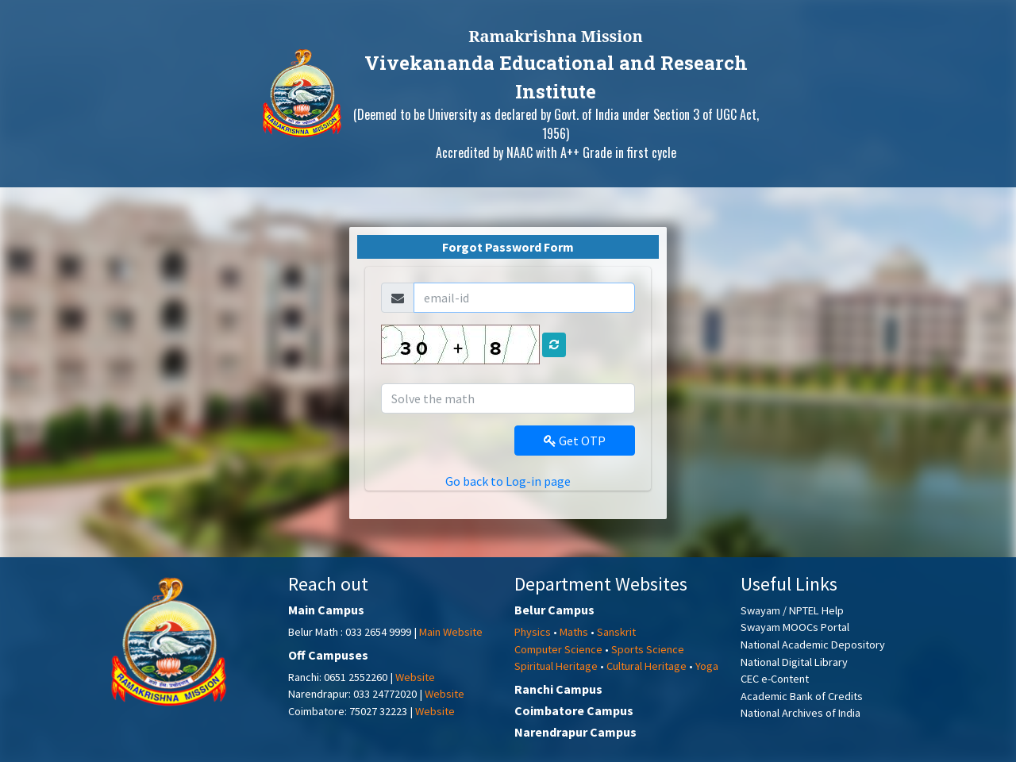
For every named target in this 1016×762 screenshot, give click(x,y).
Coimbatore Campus (573, 710)
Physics (532, 632)
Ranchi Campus (558, 689)
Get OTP (575, 440)
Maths (574, 632)
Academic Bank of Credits (802, 696)
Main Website (451, 632)
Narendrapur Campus (575, 732)
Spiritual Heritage (556, 666)
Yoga (706, 666)
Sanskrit (616, 632)
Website (415, 677)
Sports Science (647, 649)
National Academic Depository (813, 644)
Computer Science (558, 649)
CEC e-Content (775, 679)
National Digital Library (794, 662)
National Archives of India (800, 713)
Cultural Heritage (646, 666)
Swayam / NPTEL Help (792, 610)
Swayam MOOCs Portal (795, 627)
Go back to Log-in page (508, 481)
